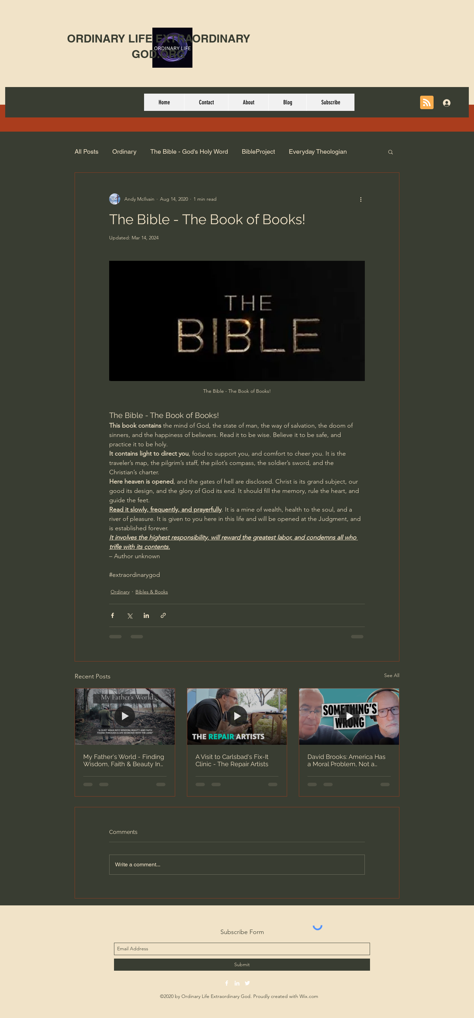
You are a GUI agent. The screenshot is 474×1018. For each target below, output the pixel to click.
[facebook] (226, 983)
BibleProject (258, 151)
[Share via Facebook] (112, 615)
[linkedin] (237, 983)
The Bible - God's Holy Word (189, 151)
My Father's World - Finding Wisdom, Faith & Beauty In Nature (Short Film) (123, 760)
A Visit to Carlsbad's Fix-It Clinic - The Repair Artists (232, 760)
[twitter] (247, 983)
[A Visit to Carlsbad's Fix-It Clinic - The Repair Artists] (237, 716)
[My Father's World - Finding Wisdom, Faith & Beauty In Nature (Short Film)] (125, 716)
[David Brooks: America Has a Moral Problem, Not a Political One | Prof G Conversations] (349, 716)
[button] (390, 151)
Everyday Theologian (318, 151)
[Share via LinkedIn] (146, 615)
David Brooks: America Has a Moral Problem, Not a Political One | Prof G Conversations (346, 760)
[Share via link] (163, 615)
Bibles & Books (151, 592)
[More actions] (361, 199)
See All (391, 675)
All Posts (86, 151)
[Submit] (242, 965)
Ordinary (124, 151)
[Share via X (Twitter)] (129, 615)
